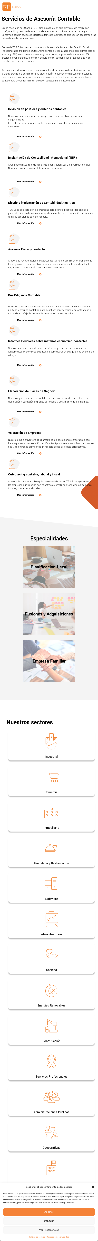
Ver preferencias (49, 1230)
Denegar (49, 1221)
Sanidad (51, 970)
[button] (93, 1187)
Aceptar (49, 1212)
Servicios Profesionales (51, 1076)
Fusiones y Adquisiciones (49, 614)
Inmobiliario (51, 828)
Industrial (51, 757)
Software (51, 899)
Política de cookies (37, 1237)
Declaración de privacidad (58, 1237)
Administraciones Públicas (51, 1112)
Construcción (51, 1041)
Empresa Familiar (49, 661)
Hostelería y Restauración (51, 863)
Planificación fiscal (49, 567)
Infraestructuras (51, 934)
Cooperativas (51, 1148)
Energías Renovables (51, 1005)
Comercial (51, 792)
